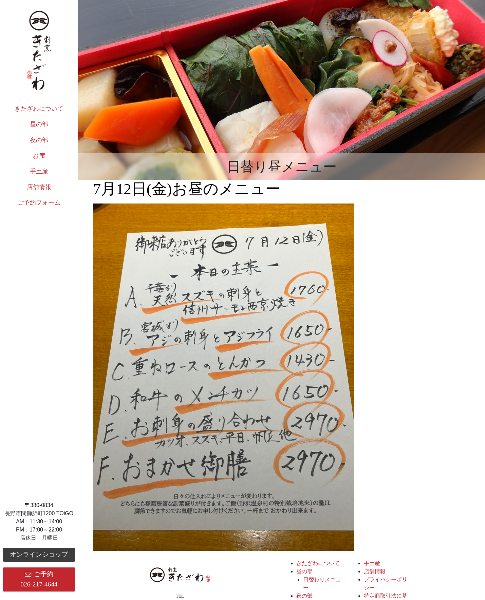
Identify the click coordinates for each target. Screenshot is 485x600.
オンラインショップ (39, 554)
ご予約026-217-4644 (39, 579)
